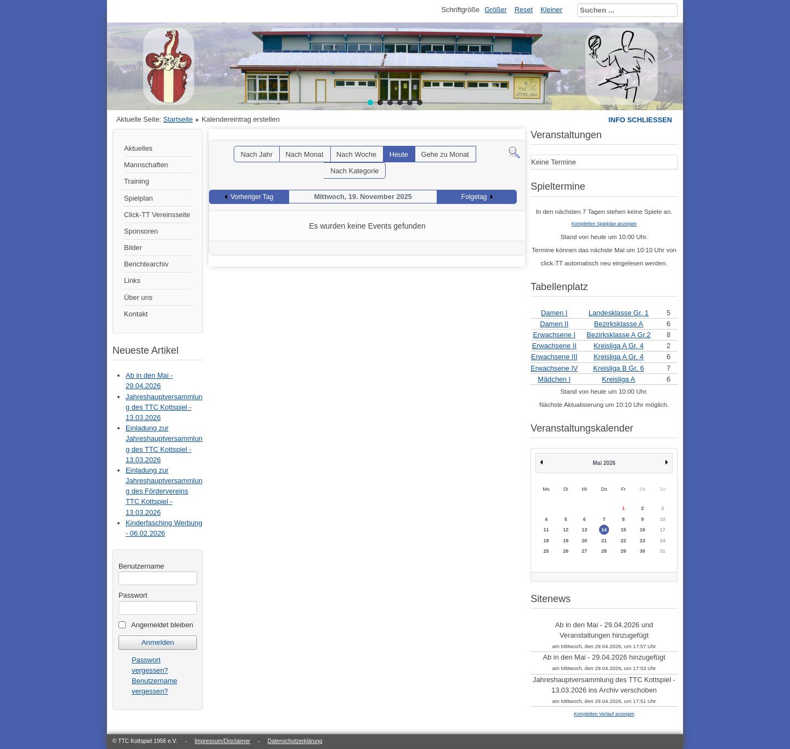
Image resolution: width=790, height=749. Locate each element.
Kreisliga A (618, 379)
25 (546, 551)
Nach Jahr (257, 154)
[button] (370, 102)
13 (584, 529)
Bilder (133, 247)
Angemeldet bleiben (162, 625)
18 (546, 540)
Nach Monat (305, 154)
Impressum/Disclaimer (222, 741)
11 (546, 529)
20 (584, 540)
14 (604, 529)
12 (565, 529)
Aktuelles (138, 148)
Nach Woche (356, 154)
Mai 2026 (604, 463)
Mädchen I (554, 379)
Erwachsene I (554, 335)
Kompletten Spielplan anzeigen (604, 223)
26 (565, 551)
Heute (399, 154)
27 (584, 551)
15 (623, 529)
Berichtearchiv (146, 264)
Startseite (178, 119)
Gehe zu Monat (445, 154)
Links (132, 280)
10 (662, 519)
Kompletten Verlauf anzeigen (604, 714)
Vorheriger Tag (251, 197)
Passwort (133, 595)
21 (604, 540)
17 (662, 529)
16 (642, 529)
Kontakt (136, 314)
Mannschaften (146, 165)
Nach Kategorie (354, 171)
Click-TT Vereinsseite (157, 215)
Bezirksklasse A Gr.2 (618, 335)
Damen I (554, 313)
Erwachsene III (554, 357)
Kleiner (551, 9)
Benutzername (141, 566)
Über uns (138, 297)
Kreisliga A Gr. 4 (619, 346)
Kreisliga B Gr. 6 (618, 368)
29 (623, 551)
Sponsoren (141, 231)
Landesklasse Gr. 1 (619, 313)
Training (136, 181)
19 (565, 540)
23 (642, 540)
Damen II (554, 324)
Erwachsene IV (554, 368)
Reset (524, 9)
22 (623, 540)
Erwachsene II (554, 346)
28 (604, 551)
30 (642, 551)
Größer (495, 9)
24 (662, 540)
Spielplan (138, 198)
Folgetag (474, 197)
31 (662, 551)
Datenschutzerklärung (295, 741)
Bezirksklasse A (619, 324)
